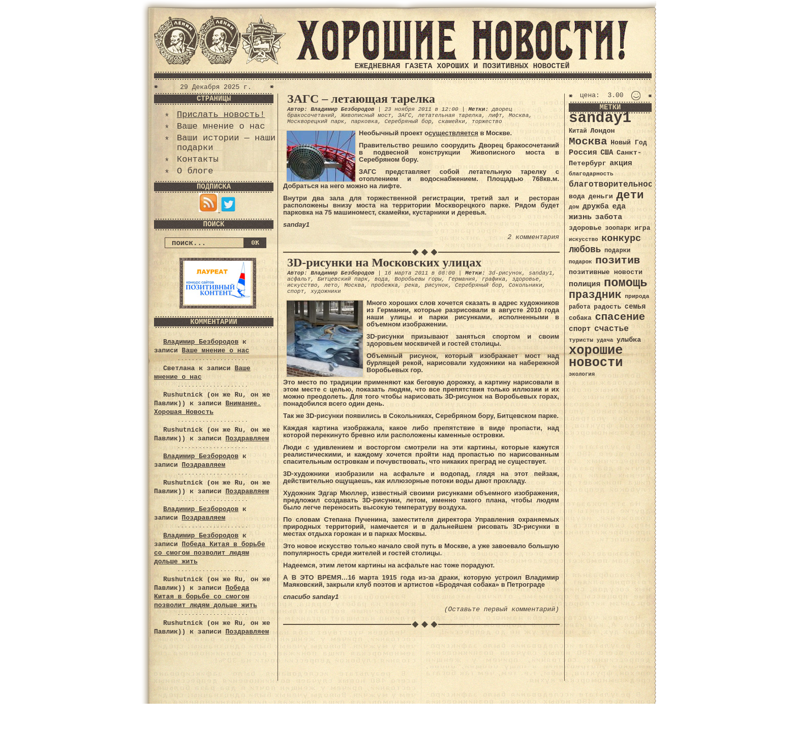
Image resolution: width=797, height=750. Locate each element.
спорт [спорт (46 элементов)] (580, 329)
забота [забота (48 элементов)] (608, 217)
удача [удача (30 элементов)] (605, 340)
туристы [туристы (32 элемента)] (581, 340)
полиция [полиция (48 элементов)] (584, 284)
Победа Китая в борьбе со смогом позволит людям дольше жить (209, 553)
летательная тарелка (449, 115)
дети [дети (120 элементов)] (629, 195)
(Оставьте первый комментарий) (501, 609)
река (411, 285)
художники (326, 291)
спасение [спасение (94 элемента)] (620, 317)
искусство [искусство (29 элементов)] (583, 239)
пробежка (384, 285)
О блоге (195, 171)
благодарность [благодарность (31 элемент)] (591, 174)
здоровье (525, 279)
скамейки (451, 121)
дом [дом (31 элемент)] (574, 207)
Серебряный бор (407, 121)
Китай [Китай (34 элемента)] (578, 131)
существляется (453, 133)
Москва (519, 115)
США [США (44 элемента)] (606, 152)
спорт (295, 291)
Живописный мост (366, 115)
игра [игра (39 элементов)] (642, 228)
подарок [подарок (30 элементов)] (580, 262)
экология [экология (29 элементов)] (582, 374)
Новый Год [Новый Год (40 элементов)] (628, 142)
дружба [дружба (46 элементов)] (596, 206)
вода (381, 279)
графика (493, 279)
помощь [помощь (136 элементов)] (626, 283)
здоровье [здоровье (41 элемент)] (585, 228)
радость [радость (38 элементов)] (607, 307)
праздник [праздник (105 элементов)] (595, 295)
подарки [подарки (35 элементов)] (617, 250)
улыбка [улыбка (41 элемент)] (629, 340)
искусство (302, 285)
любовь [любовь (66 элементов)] (585, 250)
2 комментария (533, 237)
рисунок (436, 285)
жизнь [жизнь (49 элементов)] (580, 217)
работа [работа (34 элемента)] (580, 307)
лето (331, 285)
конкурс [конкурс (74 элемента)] (621, 238)
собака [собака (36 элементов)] (580, 318)
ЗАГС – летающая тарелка (361, 98)
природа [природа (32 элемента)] (637, 296)
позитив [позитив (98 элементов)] (617, 260)
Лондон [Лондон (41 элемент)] (602, 131)
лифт (495, 115)
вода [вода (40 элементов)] (577, 196)
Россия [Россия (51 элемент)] (583, 152)
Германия (461, 279)
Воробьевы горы (417, 279)
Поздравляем (247, 438)
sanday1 (540, 273)
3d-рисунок (505, 273)
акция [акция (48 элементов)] (620, 163)
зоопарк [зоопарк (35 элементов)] (618, 228)
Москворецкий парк (315, 121)
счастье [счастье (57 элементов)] (611, 329)
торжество (487, 121)
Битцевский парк (342, 279)
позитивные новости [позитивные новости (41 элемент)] (605, 272)
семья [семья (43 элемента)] (635, 307)
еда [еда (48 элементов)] (619, 206)
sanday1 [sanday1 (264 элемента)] (600, 118)
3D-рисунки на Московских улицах (384, 262)
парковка (364, 121)
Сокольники (525, 285)
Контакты (198, 159)
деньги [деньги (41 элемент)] (600, 196)
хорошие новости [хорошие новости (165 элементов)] (596, 356)
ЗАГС (404, 115)
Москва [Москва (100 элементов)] (588, 141)
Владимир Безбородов (200, 342)
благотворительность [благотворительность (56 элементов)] (616, 184)
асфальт (299, 279)
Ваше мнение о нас (221, 126)
